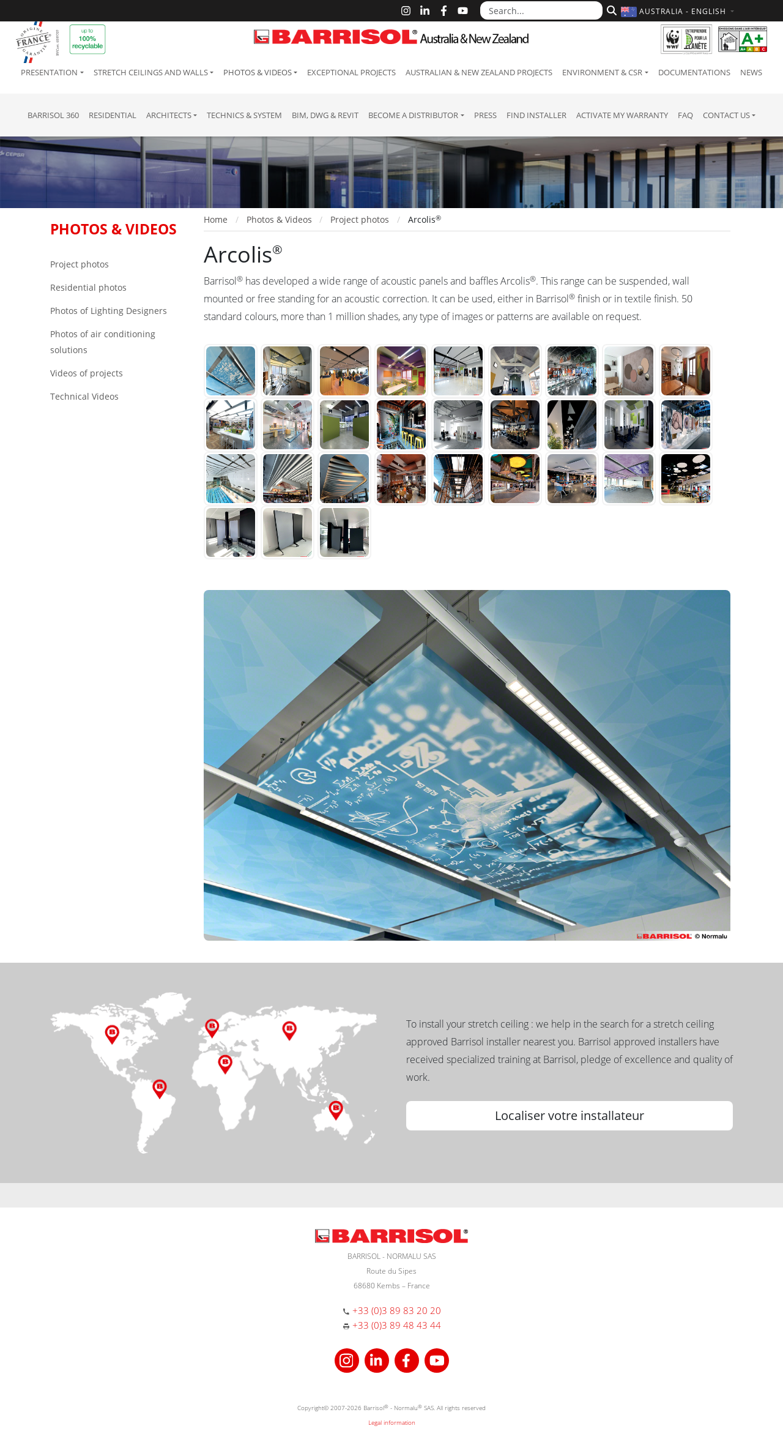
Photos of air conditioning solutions (102, 342)
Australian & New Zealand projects (479, 72)
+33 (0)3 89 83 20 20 (396, 1310)
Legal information (391, 1422)
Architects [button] (168, 115)
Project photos (79, 264)
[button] (679, 11)
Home (216, 219)
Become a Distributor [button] (413, 115)
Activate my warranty (622, 115)
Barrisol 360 (53, 115)
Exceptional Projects (351, 72)
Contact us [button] (726, 115)
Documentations (694, 72)
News (751, 72)
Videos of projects (86, 373)
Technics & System (244, 115)
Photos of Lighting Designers (108, 310)
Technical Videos (84, 396)
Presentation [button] (49, 72)
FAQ (685, 115)
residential (112, 115)
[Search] (610, 9)
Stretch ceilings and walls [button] (151, 72)
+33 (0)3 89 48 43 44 (396, 1325)
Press (485, 115)
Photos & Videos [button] (257, 72)
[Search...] (541, 10)
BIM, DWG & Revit (325, 115)
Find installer (536, 115)
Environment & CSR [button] (602, 72)
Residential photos (88, 287)
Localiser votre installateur (569, 1115)
